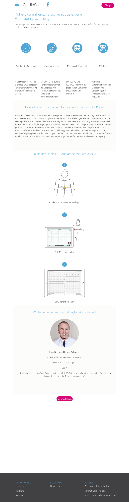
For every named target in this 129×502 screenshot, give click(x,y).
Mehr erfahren (65, 399)
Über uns (20, 486)
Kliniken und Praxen (94, 490)
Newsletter (55, 486)
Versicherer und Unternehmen (100, 495)
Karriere (20, 490)
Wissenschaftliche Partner (97, 486)
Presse (19, 495)
